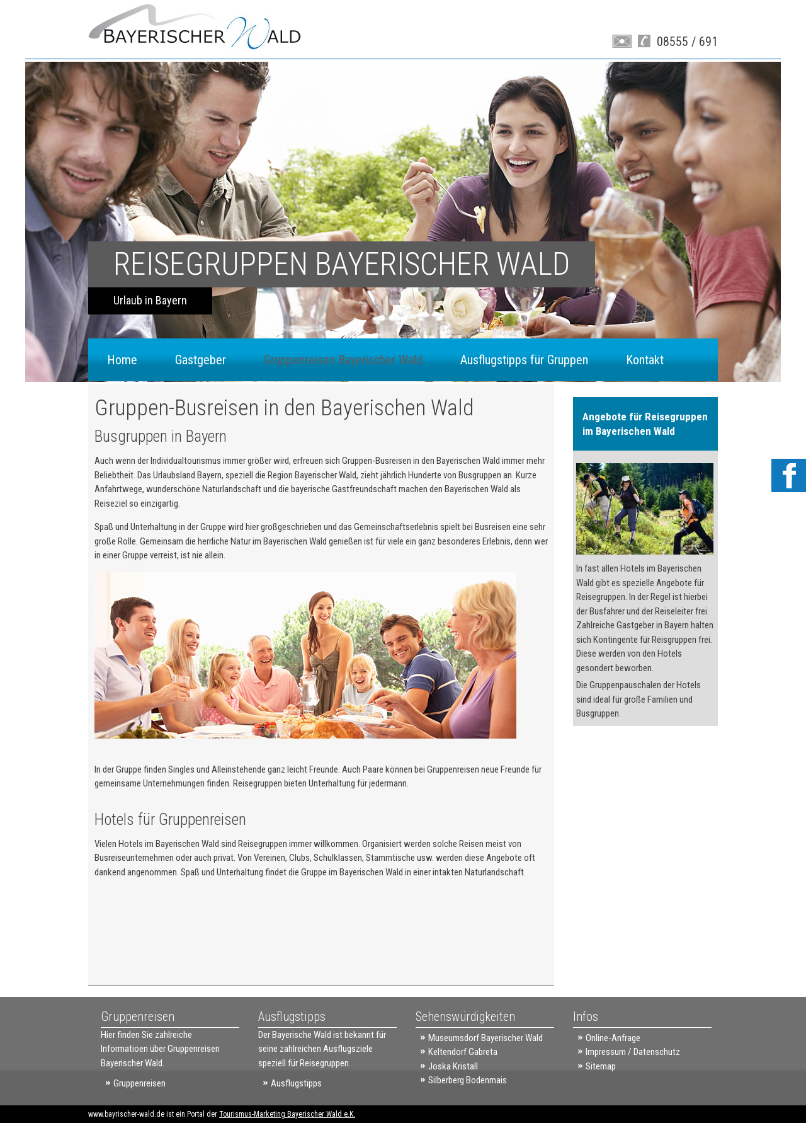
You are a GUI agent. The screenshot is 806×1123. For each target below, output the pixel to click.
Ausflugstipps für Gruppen (524, 359)
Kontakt (645, 359)
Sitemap (601, 1066)
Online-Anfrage (613, 1038)
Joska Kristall (453, 1066)
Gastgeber (200, 359)
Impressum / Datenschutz (633, 1051)
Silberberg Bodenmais (467, 1080)
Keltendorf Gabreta (462, 1051)
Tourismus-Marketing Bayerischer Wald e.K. (287, 1114)
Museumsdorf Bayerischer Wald (485, 1038)
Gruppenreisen (139, 1083)
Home (122, 359)
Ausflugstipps (296, 1083)
